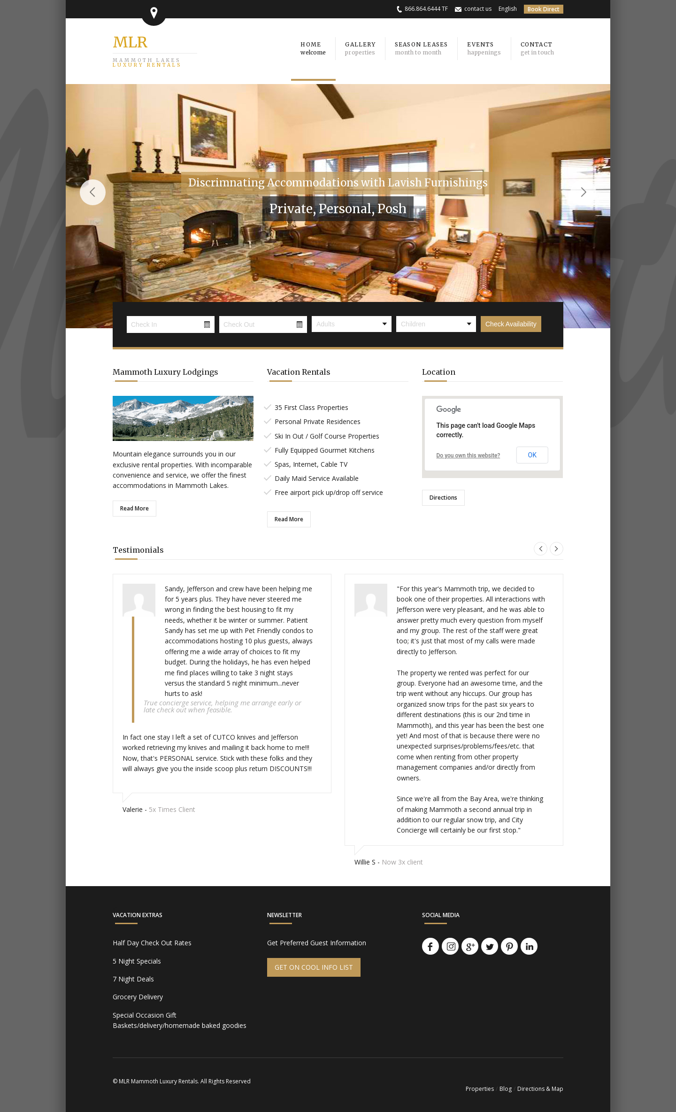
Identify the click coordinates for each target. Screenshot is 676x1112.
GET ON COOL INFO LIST (314, 967)
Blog (505, 1089)
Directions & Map (540, 1089)
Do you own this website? (468, 455)
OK (532, 455)
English (508, 9)
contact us (478, 9)
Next (583, 192)
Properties (480, 1089)
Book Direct (544, 9)
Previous (93, 192)
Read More (134, 508)
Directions (443, 498)
